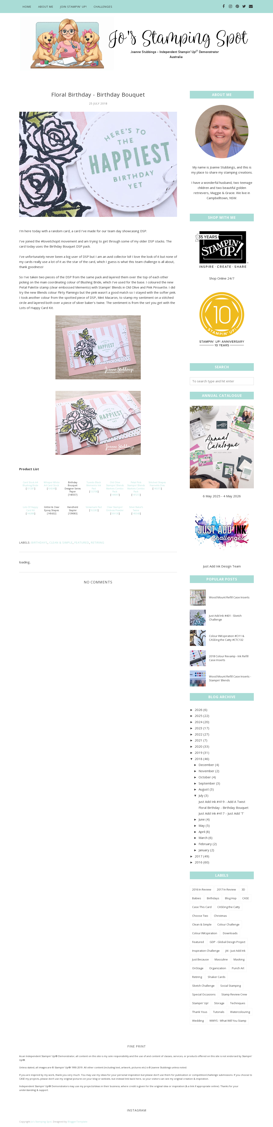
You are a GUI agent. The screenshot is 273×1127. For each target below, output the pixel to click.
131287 (30, 488)
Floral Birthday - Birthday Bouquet (223, 807)
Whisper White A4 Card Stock (52, 484)
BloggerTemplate (77, 1121)
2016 (198, 862)
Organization (217, 968)
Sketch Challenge (203, 986)
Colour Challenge (228, 924)
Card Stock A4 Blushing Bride (30, 484)
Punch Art (238, 968)
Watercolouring (240, 1012)
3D (243, 889)
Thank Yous (199, 1012)
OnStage (197, 968)
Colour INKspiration (204, 933)
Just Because (200, 959)
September (207, 783)
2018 (198, 759)
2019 (198, 752)
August (204, 789)
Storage (219, 1003)
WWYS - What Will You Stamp (227, 1021)
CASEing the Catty (228, 907)
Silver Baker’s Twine (136, 509)
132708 (94, 491)
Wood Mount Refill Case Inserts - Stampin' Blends (230, 678)
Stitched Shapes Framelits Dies (157, 484)
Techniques (237, 1003)
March (203, 837)
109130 (115, 513)
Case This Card (202, 907)
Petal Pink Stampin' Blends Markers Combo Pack (136, 487)
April (202, 832)
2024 (198, 722)
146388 (30, 513)
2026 (198, 710)
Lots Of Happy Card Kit (30, 509)
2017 (198, 856)
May (202, 825)
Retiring (97, 542)
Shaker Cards (216, 977)
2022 (198, 734)
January (204, 850)
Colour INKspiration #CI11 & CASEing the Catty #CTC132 (226, 638)
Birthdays (39, 542)
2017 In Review (226, 889)
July (201, 795)
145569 (136, 513)
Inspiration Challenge (206, 951)
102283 (94, 510)
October (205, 777)
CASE (245, 898)
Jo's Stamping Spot (41, 1121)
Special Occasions (204, 994)
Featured (81, 542)
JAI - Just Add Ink (235, 951)
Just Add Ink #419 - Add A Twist (222, 801)
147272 (136, 494)
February (205, 844)
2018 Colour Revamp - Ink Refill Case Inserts (228, 658)
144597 (115, 494)
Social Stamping (230, 986)
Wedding (198, 1021)
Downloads (230, 933)
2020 (198, 746)
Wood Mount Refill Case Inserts (229, 597)
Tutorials (218, 1012)
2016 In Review (201, 889)
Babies (196, 898)
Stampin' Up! (200, 1003)
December (206, 765)
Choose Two (200, 916)
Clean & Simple (61, 542)
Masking (239, 959)
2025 (198, 716)
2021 (198, 740)
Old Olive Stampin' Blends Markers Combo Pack (115, 487)
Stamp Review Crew (234, 994)
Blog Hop (231, 898)
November (206, 771)
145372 (157, 488)
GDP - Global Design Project (227, 942)
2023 (198, 728)
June (202, 819)
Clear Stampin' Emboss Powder (114, 509)
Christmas (220, 916)
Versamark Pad (94, 507)
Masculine (221, 959)
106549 (51, 488)
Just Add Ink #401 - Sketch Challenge (225, 617)
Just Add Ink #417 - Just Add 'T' (221, 813)
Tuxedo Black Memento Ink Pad (93, 485)
